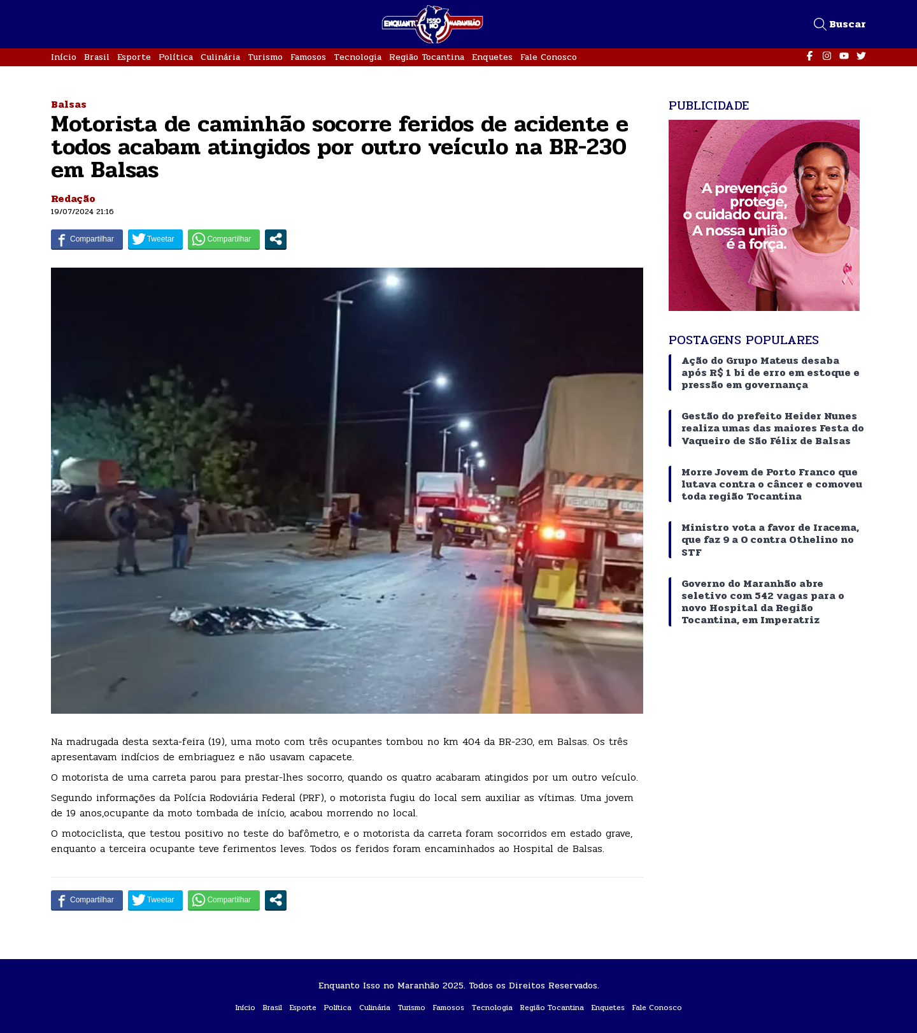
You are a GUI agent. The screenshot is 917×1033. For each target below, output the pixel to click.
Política (176, 57)
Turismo (265, 57)
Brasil (97, 57)
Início (63, 57)
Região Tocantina (426, 57)
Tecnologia (357, 57)
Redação (73, 198)
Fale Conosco (548, 57)
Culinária (220, 57)
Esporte (134, 57)
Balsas (69, 104)
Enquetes (492, 57)
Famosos (308, 57)
